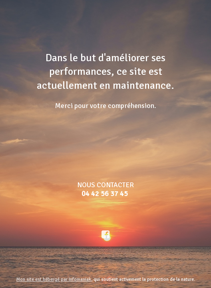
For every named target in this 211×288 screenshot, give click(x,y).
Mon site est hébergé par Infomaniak (53, 279)
